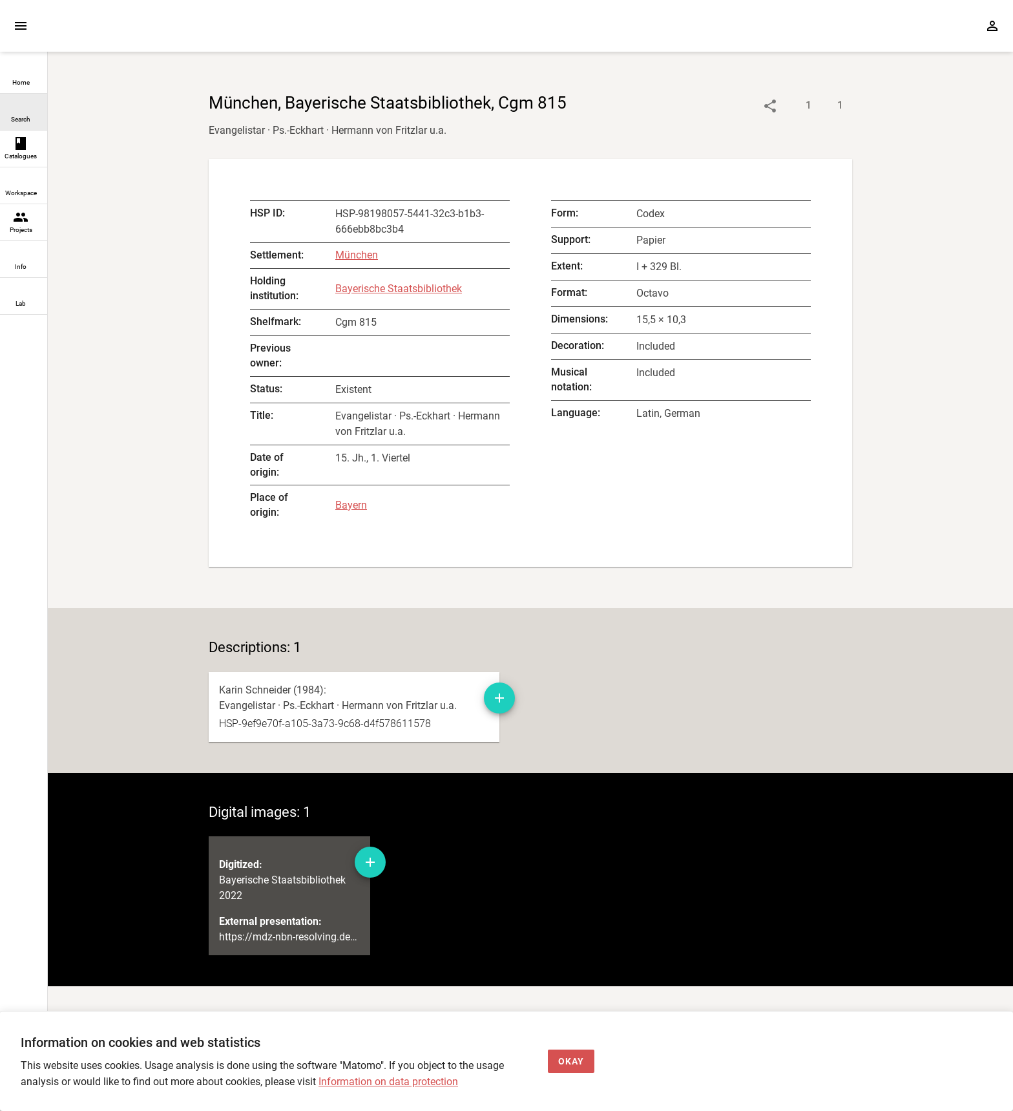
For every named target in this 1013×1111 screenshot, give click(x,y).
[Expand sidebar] (20, 26)
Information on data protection (388, 1081)
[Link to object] (770, 106)
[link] (23, 75)
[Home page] (121, 32)
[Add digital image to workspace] (370, 892)
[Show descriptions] (795, 106)
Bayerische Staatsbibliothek (398, 288)
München (356, 255)
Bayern (351, 505)
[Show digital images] (827, 106)
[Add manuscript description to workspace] (499, 698)
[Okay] (571, 1062)
